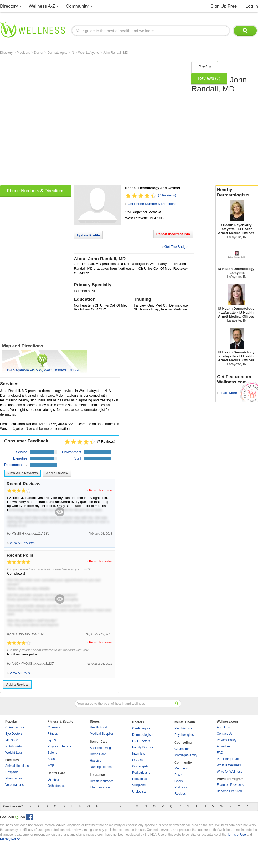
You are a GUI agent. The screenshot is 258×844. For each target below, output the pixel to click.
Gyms (52, 740)
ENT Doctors (141, 741)
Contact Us (224, 734)
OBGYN (137, 760)
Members (181, 768)
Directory (9, 6)
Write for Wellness (229, 771)
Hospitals (11, 772)
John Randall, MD (115, 53)
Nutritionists (13, 746)
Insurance (97, 775)
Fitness (53, 734)
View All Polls (19, 673)
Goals (178, 781)
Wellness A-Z (42, 6)
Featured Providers (230, 785)
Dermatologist (57, 53)
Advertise (223, 746)
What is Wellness (229, 765)
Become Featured (229, 791)
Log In (252, 6)
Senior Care (98, 741)
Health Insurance (102, 781)
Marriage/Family (185, 755)
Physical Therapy (60, 746)
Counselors (182, 749)
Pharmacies (13, 778)
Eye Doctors (13, 734)
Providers (24, 53)
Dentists (53, 779)
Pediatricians (141, 772)
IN (73, 53)
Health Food (98, 727)
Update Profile (88, 235)
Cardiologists (141, 728)
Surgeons (139, 785)
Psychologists (184, 735)
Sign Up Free (223, 6)
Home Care (98, 754)
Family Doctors (142, 747)
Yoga (51, 765)
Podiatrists (139, 779)
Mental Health (184, 722)
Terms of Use (236, 834)
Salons (52, 752)
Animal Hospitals (17, 766)
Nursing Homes (101, 767)
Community (77, 6)
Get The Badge (176, 247)
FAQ (220, 752)
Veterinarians (14, 785)
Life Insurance (100, 787)
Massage (11, 740)
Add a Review (57, 473)
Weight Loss (14, 752)
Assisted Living (100, 748)
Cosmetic (54, 727)
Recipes (180, 794)
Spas (51, 759)
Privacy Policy (226, 740)
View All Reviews (22, 473)
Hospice (95, 760)
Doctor (39, 53)
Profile (204, 67)
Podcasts (180, 787)
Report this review (100, 490)
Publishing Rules (228, 759)
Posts (178, 775)
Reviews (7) (209, 78)
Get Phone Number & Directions (152, 204)
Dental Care (56, 773)
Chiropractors (14, 727)
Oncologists (140, 766)
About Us (223, 727)
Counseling (183, 742)
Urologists (139, 791)
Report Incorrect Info (173, 234)
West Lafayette (89, 53)
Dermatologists (142, 735)
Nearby (236, 192)
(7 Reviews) (167, 195)
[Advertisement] (63, 121)
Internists (138, 754)
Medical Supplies (102, 734)
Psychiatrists (183, 728)
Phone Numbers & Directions (35, 190)
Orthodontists (57, 786)
